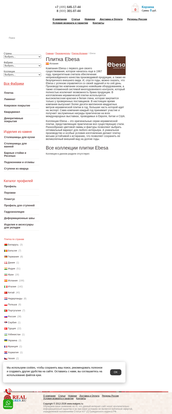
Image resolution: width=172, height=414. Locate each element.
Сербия (12, 322)
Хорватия (13, 352)
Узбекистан (14, 334)
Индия (11, 268)
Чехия (11, 358)
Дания (11, 262)
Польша (12, 304)
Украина (12, 340)
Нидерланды (15, 298)
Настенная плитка (25, 43)
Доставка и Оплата (111, 19)
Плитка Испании (79, 53)
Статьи (75, 19)
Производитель (62, 53)
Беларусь (13, 244)
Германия (13, 256)
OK (116, 372)
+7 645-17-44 (68, 7)
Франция (13, 346)
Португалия (14, 310)
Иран (11, 274)
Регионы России (137, 19)
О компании (60, 19)
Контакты (98, 23)
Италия (12, 286)
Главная (50, 53)
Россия (12, 316)
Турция (12, 328)
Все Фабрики (14, 83)
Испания (13, 280)
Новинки (90, 19)
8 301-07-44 (69, 11)
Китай (11, 292)
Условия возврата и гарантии (70, 23)
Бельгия (12, 250)
